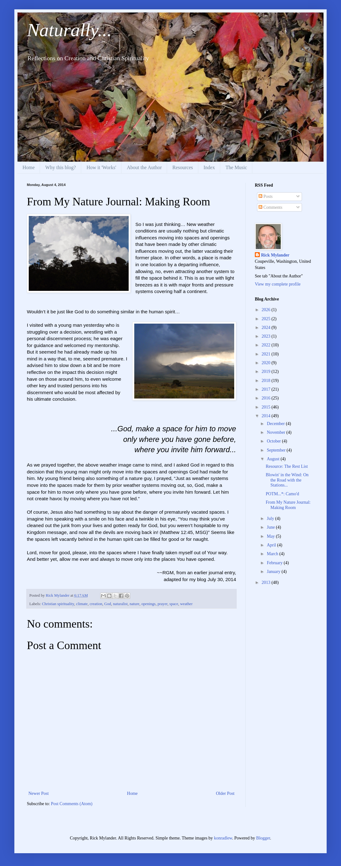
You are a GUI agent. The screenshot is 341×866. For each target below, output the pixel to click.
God (107, 604)
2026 (267, 309)
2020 (267, 362)
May (271, 536)
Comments (270, 207)
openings (148, 604)
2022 (267, 345)
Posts (266, 196)
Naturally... (69, 30)
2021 (267, 354)
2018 (267, 380)
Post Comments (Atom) (71, 803)
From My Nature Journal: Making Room (288, 505)
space (174, 604)
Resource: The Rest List (287, 466)
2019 (267, 371)
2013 (267, 582)
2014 (267, 415)
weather (186, 604)
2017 (267, 389)
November (276, 432)
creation (96, 604)
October (274, 441)
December (276, 423)
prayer (163, 604)
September (276, 450)
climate (82, 604)
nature (134, 604)
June (271, 527)
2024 (267, 327)
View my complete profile (278, 284)
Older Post (225, 793)
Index (209, 167)
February (275, 562)
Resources (182, 167)
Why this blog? (60, 167)
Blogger (263, 838)
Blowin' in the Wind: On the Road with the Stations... (287, 480)
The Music (236, 167)
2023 (267, 336)
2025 (267, 318)
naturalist (120, 604)
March (273, 553)
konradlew (223, 838)
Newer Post (38, 793)
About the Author (144, 167)
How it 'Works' (101, 167)
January (274, 571)
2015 (267, 407)
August (273, 459)
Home (28, 167)
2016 (267, 398)
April (272, 545)
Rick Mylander (275, 255)
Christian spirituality (58, 604)
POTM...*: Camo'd (282, 494)
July (271, 518)
